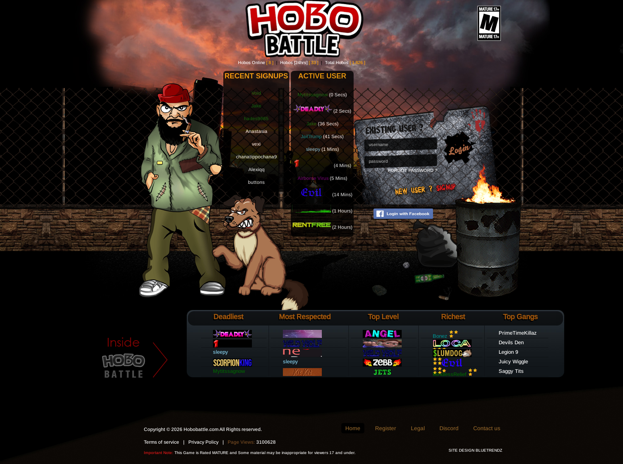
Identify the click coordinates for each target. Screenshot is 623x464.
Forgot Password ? (412, 170)
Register (385, 428)
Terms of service (161, 442)
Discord (449, 428)
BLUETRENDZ (489, 450)
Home (352, 428)
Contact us (486, 428)
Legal (418, 428)
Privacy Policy (203, 442)
